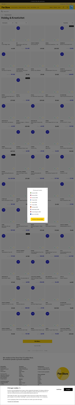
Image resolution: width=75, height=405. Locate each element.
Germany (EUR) (34, 207)
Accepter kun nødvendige (13, 401)
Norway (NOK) (33, 195)
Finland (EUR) (33, 200)
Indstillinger (59, 389)
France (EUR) (33, 204)
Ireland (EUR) (33, 202)
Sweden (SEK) (33, 192)
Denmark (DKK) (34, 197)
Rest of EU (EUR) (34, 214)
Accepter (68, 389)
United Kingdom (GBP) (35, 211)
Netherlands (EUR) (34, 209)
